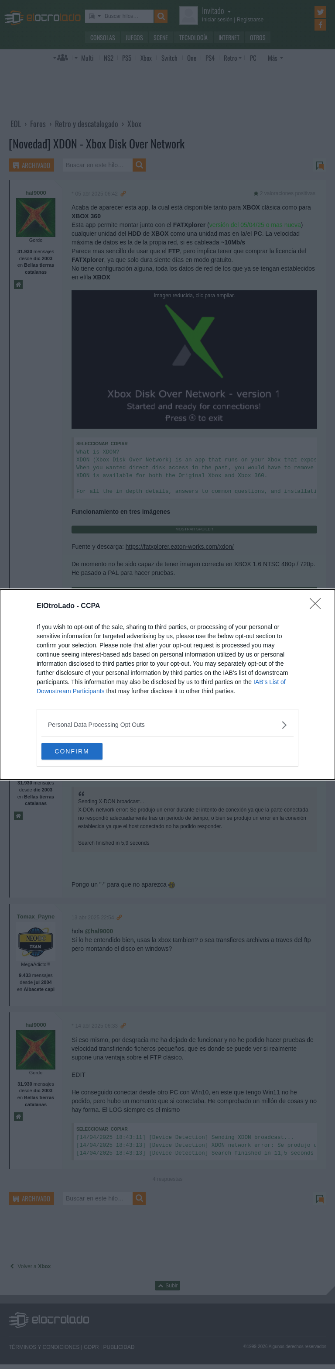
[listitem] (167, 724)
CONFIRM (82, 750)
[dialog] (167, 684)
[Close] (318, 606)
